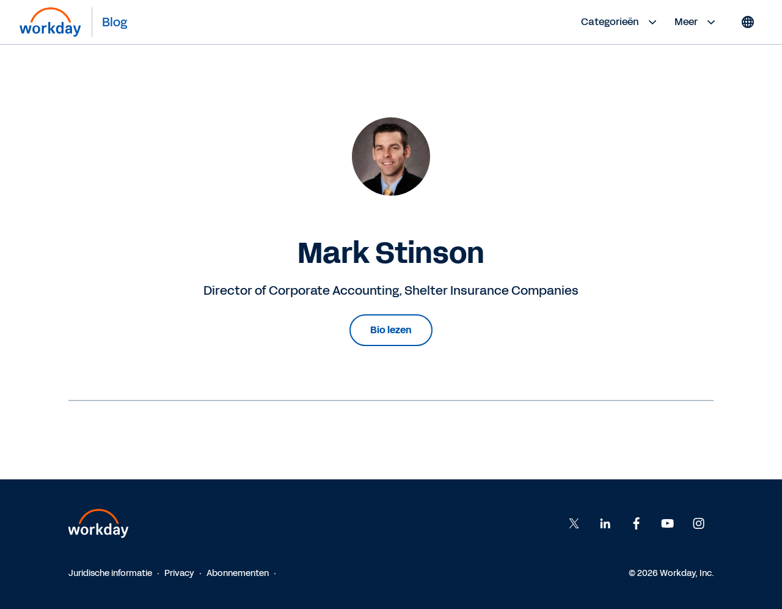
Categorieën (620, 22)
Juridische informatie (110, 573)
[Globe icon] (747, 22)
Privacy (179, 573)
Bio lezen (391, 330)
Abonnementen (237, 573)
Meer (696, 22)
